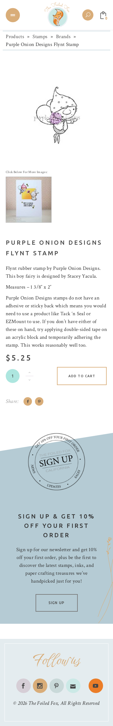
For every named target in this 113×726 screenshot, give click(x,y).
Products (15, 36)
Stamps (40, 36)
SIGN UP (56, 603)
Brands (63, 36)
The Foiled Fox (43, 703)
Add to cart (81, 376)
